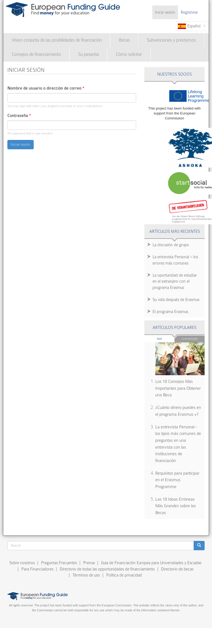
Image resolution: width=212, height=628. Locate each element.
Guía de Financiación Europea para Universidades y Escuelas (151, 563)
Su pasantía (88, 54)
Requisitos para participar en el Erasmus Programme (177, 480)
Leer (166, 338)
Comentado (189, 339)
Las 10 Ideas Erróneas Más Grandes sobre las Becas (175, 506)
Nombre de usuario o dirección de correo (45, 88)
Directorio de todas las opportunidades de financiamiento (107, 569)
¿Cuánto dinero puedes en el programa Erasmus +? (178, 411)
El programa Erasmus (170, 311)
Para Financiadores (37, 569)
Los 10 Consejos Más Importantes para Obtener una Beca (178, 388)
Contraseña (19, 115)
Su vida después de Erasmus (176, 299)
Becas (124, 40)
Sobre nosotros (22, 563)
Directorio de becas (177, 569)
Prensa (89, 563)
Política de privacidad (124, 575)
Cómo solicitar (129, 54)
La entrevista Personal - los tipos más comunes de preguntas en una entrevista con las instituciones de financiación (178, 444)
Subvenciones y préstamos (171, 40)
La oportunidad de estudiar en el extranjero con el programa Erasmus (175, 281)
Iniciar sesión (20, 144)
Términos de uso (86, 575)
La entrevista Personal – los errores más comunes (175, 260)
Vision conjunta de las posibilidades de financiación (57, 40)
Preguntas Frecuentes (59, 563)
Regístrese (189, 12)
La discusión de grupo (171, 245)
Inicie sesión (165, 12)
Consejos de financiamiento (36, 54)
